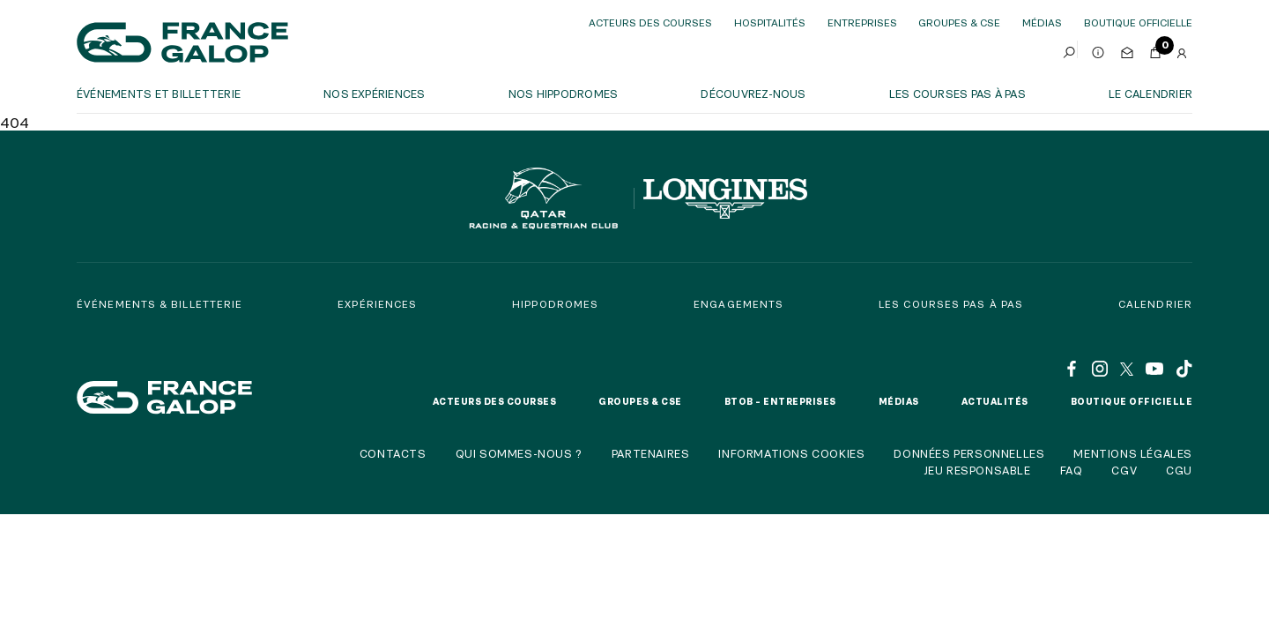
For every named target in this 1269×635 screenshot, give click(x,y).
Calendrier (1155, 304)
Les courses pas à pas (957, 93)
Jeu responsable (977, 470)
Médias (1042, 22)
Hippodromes (555, 304)
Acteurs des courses (650, 22)
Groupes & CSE (959, 22)
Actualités (994, 401)
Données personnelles (969, 453)
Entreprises (862, 22)
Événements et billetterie (159, 93)
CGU (1179, 470)
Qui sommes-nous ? (519, 453)
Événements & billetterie (159, 304)
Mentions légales (1132, 453)
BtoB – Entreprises (780, 401)
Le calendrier (1150, 93)
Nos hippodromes (563, 93)
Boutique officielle (1132, 401)
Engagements (738, 304)
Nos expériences (374, 93)
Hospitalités (769, 22)
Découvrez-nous (753, 93)
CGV (1124, 470)
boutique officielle (1138, 22)
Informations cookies (791, 453)
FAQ (1071, 470)
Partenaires (651, 453)
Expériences (377, 304)
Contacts (393, 453)
